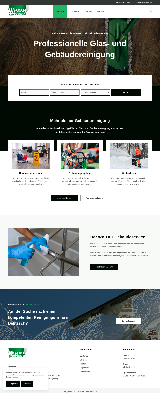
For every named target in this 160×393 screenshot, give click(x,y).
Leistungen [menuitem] (74, 11)
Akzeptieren (13, 383)
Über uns (83, 359)
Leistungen (84, 355)
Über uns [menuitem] (87, 11)
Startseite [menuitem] (60, 11)
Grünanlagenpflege (80, 173)
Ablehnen (27, 383)
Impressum (84, 367)
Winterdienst (129, 173)
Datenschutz (85, 371)
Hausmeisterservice (31, 173)
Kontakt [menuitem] (100, 11)
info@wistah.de (146, 2)
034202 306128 (126, 2)
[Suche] (151, 11)
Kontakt (83, 363)
